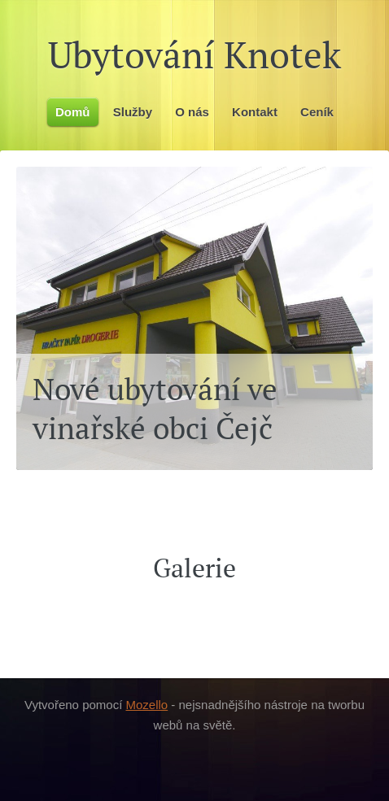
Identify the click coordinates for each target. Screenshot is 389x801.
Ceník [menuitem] (317, 112)
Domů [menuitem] (72, 112)
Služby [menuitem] (132, 112)
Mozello (147, 705)
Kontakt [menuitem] (255, 112)
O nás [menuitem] (192, 112)
